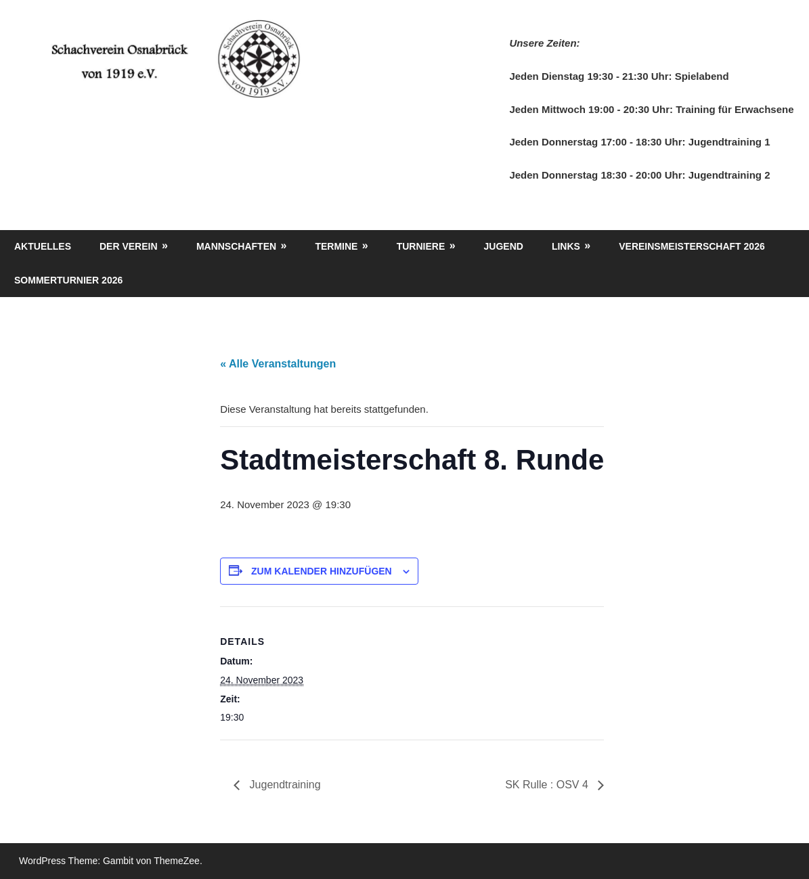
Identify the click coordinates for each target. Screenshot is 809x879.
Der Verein (129, 246)
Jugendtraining (283, 784)
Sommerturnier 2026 (68, 280)
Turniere (421, 246)
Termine (336, 246)
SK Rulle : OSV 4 (548, 784)
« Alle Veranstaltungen (278, 363)
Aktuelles (42, 246)
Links (566, 246)
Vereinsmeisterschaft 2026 (692, 246)
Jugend (503, 246)
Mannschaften (236, 246)
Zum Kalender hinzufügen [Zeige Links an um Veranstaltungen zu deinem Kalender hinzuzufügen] (321, 571)
